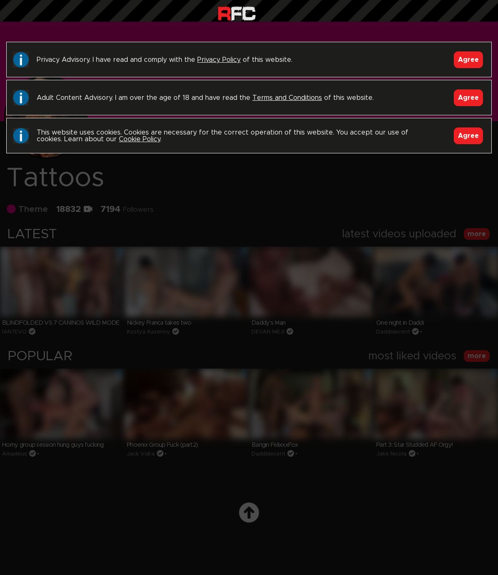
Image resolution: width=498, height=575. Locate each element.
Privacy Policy (219, 59)
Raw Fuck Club (237, 12)
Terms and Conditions (287, 97)
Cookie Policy (139, 139)
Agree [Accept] (468, 59)
